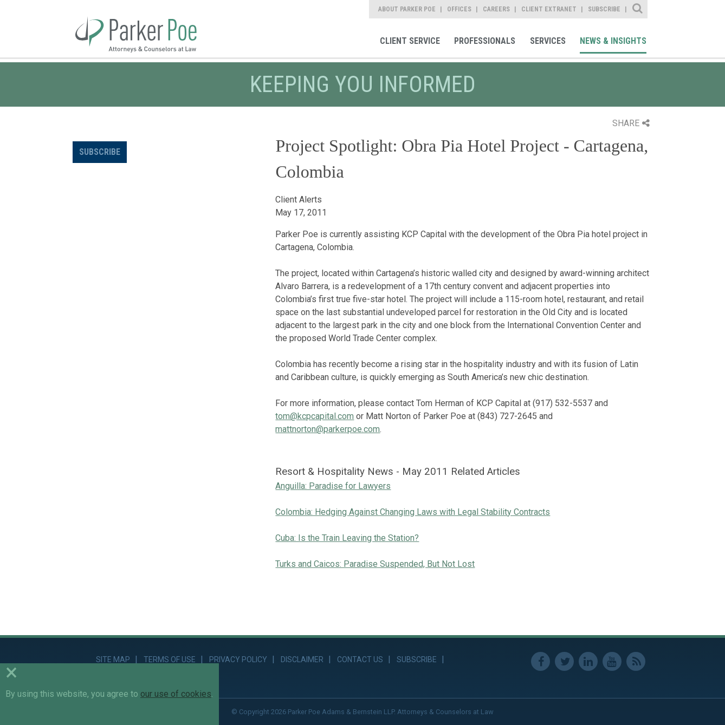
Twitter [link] (564, 661)
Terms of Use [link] (170, 659)
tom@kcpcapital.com (314, 416)
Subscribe (99, 152)
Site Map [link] (113, 659)
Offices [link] (459, 9)
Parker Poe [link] (142, 28)
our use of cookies (175, 694)
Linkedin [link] (588, 661)
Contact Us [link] (360, 659)
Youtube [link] (612, 661)
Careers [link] (496, 9)
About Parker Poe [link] (407, 9)
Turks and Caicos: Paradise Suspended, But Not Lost (375, 564)
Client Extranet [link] (549, 9)
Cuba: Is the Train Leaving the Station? (347, 538)
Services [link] (548, 41)
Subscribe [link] (604, 9)
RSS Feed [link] (635, 661)
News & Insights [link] (613, 41)
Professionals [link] (484, 41)
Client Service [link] (410, 41)
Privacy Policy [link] (238, 659)
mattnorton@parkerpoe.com (327, 429)
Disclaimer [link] (302, 659)
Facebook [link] (540, 661)
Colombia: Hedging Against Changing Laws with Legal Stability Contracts (412, 512)
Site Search (638, 9)
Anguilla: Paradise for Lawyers (333, 486)
